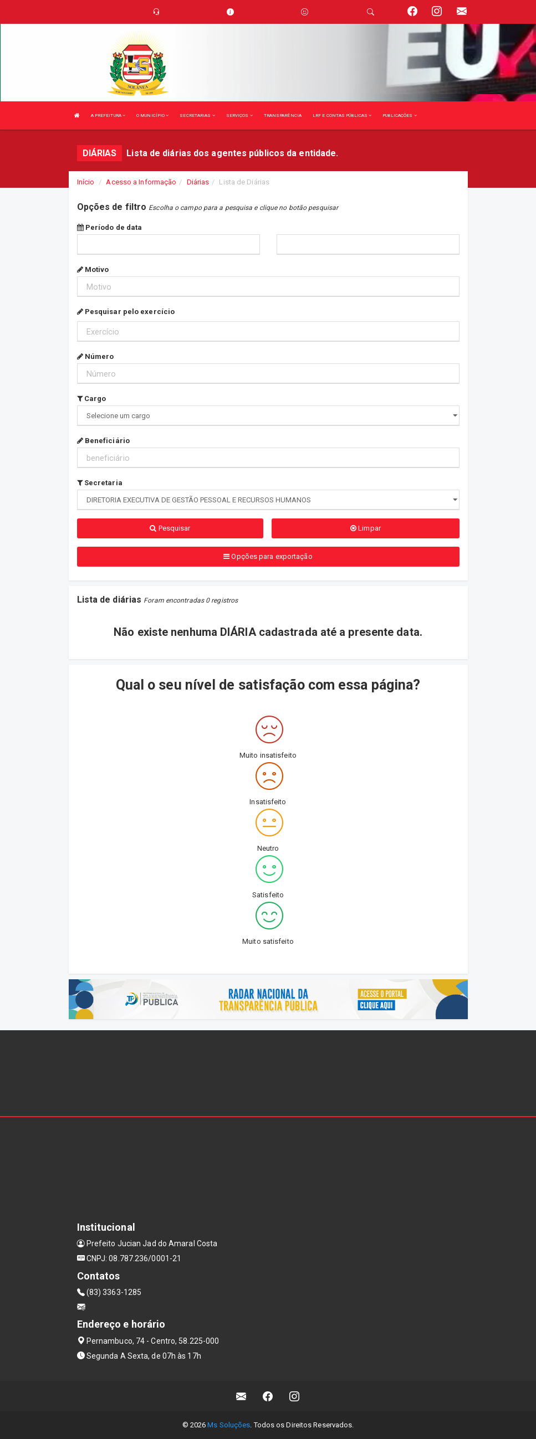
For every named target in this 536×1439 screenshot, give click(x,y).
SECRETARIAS (197, 115)
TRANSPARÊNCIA (283, 115)
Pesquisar (170, 528)
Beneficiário (103, 440)
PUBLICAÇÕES (399, 115)
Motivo (93, 269)
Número (95, 356)
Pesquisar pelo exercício (126, 311)
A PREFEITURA (108, 115)
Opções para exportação (267, 556)
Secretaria (99, 483)
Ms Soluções (228, 1425)
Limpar (365, 528)
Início (86, 182)
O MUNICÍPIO (152, 115)
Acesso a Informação (141, 182)
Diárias (198, 182)
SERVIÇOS (239, 115)
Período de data (109, 227)
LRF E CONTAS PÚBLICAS (342, 115)
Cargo (91, 398)
